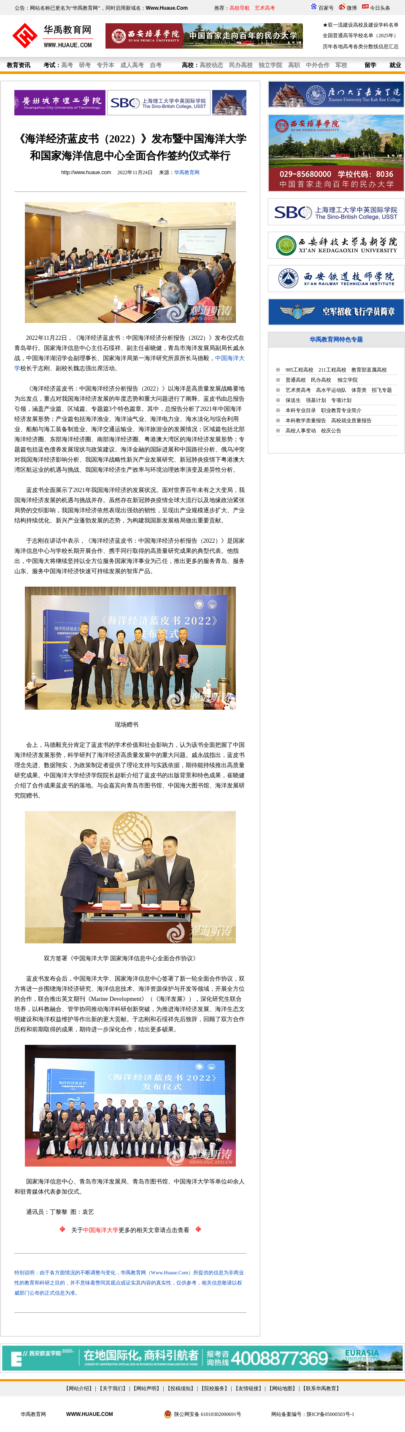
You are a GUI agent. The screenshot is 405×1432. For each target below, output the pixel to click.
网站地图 (282, 1388)
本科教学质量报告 (306, 421)
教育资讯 (18, 65)
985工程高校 (299, 370)
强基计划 (316, 400)
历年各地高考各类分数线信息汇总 (361, 46)
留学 (370, 65)
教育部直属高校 (369, 370)
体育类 (359, 390)
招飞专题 (382, 390)
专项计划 (341, 400)
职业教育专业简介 (341, 410)
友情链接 (248, 1388)
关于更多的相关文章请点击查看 (130, 1230)
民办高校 (321, 380)
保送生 (293, 400)
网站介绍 (79, 1388)
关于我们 (113, 1388)
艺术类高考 (298, 390)
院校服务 (214, 1388)
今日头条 (380, 8)
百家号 (326, 8)
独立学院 (347, 380)
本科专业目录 (301, 410)
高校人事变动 (301, 431)
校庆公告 (331, 431)
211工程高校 (332, 370)
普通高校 (296, 380)
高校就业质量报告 (351, 421)
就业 (395, 65)
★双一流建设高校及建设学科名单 (361, 25)
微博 (352, 8)
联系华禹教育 (321, 1388)
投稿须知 (180, 1388)
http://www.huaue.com (86, 172)
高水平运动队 (331, 390)
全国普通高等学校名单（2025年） (361, 35)
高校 (188, 65)
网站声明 (146, 1388)
